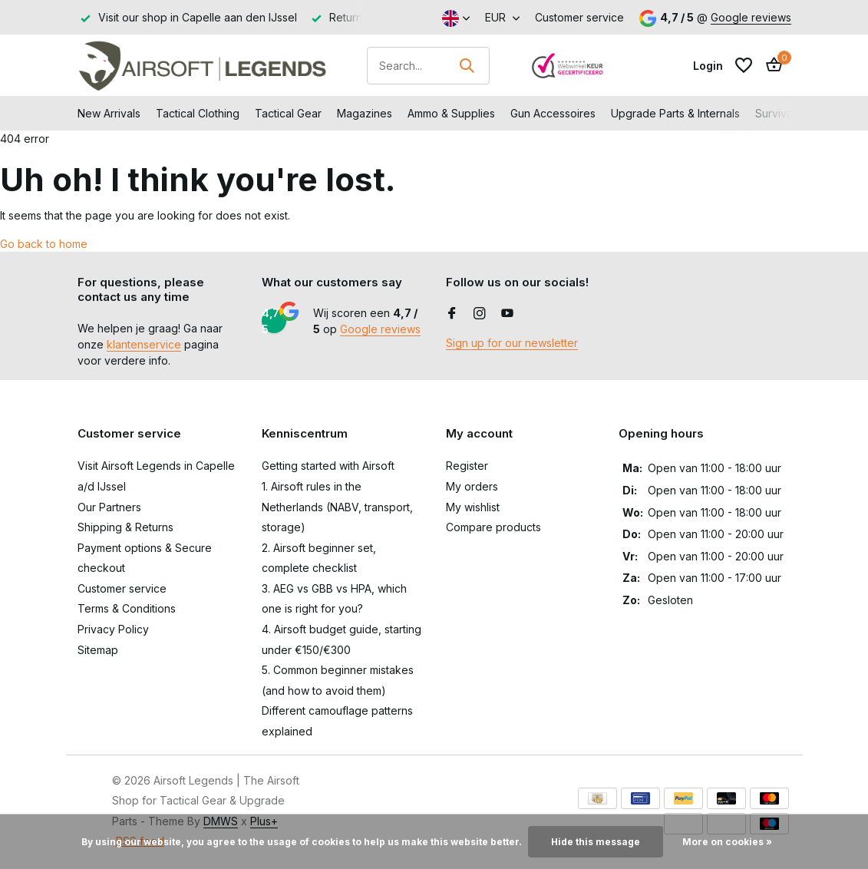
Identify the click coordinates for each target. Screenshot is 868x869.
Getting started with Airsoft (328, 465)
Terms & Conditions (127, 608)
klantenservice (144, 344)
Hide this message (595, 842)
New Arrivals (109, 113)
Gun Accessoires (553, 113)
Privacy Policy (113, 629)
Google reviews (751, 17)
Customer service (579, 17)
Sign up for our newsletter (512, 342)
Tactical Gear (288, 113)
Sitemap (98, 649)
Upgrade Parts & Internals (675, 113)
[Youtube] (507, 314)
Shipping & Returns (125, 527)
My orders (472, 486)
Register (467, 465)
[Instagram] (480, 314)
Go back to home (43, 243)
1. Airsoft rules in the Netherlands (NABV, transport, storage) (337, 507)
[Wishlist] (743, 65)
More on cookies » (727, 842)
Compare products (493, 527)
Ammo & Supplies (451, 113)
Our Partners (109, 507)
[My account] (708, 65)
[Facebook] (452, 314)
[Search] (428, 65)
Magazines (364, 113)
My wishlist (473, 507)
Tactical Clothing (197, 113)
